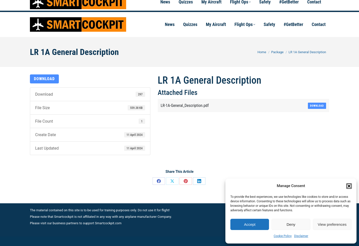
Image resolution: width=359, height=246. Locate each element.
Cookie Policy (283, 236)
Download (44, 78)
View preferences (332, 224)
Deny (290, 224)
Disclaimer (301, 236)
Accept (250, 224)
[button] (349, 186)
